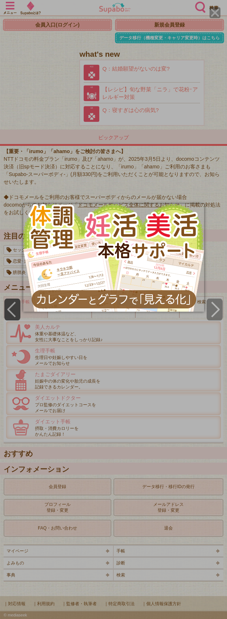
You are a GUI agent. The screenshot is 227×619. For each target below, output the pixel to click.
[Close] (215, 12)
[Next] (215, 309)
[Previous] (12, 309)
